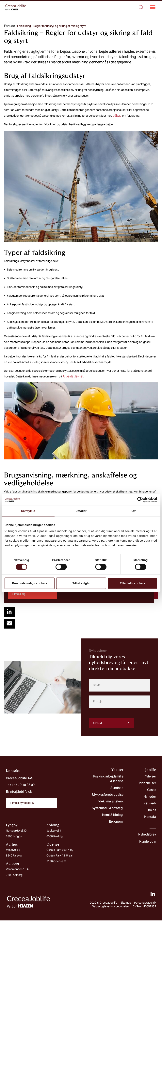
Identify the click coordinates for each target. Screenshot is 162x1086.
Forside (9, 26)
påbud (117, 115)
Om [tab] (133, 511)
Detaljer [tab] (81, 511)
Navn (96, 684)
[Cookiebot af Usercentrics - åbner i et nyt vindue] (140, 500)
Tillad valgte (81, 583)
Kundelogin (147, 841)
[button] (153, 7)
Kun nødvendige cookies (29, 583)
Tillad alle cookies (132, 583)
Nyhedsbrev (147, 834)
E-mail (98, 701)
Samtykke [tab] (28, 511)
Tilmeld (97, 722)
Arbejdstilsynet (73, 376)
